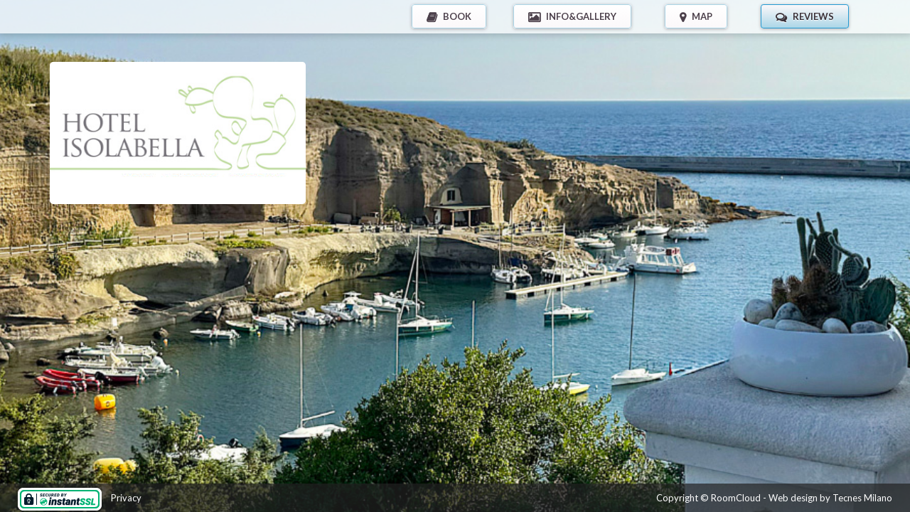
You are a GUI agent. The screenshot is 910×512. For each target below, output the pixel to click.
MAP (702, 16)
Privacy (126, 497)
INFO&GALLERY (581, 16)
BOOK (457, 16)
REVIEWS (813, 16)
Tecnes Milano (862, 497)
